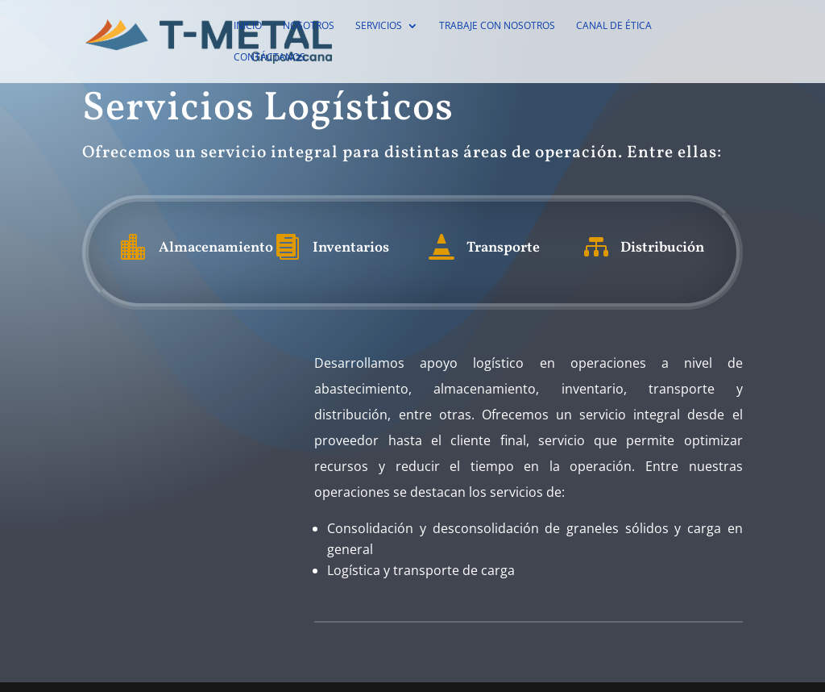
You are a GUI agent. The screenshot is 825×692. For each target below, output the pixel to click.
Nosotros (308, 26)
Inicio (248, 26)
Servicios (378, 26)
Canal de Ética (614, 26)
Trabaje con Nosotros (497, 26)
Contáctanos (269, 58)
